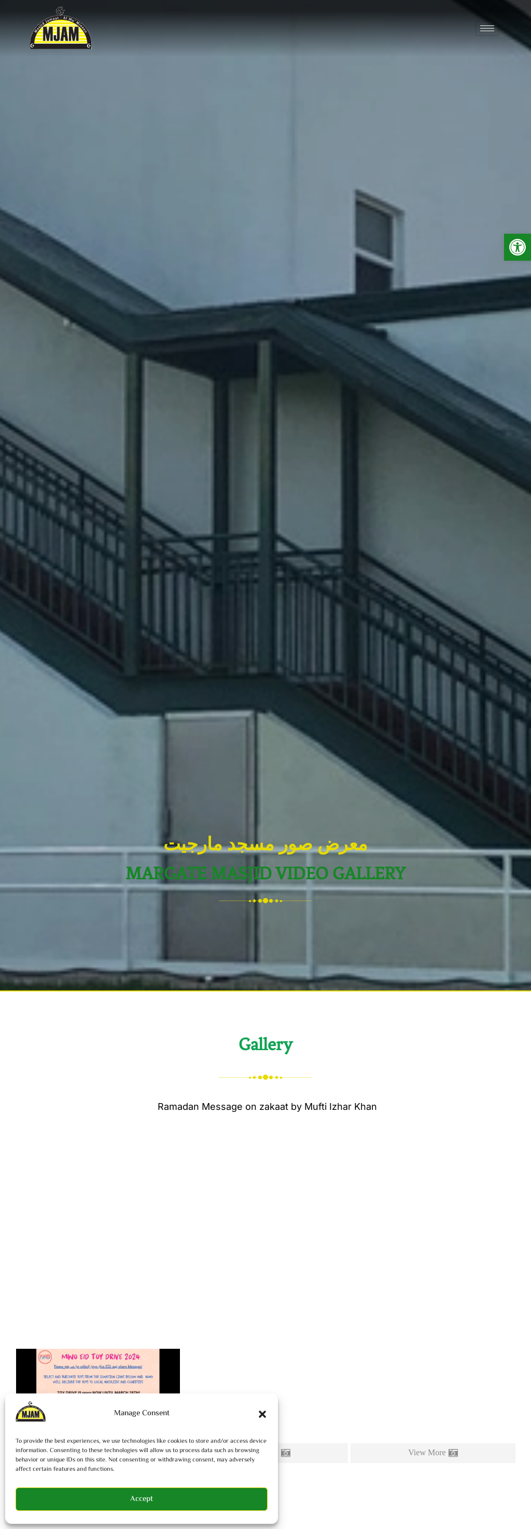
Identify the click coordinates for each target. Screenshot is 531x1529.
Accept (141, 1499)
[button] (517, 247)
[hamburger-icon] (487, 28)
